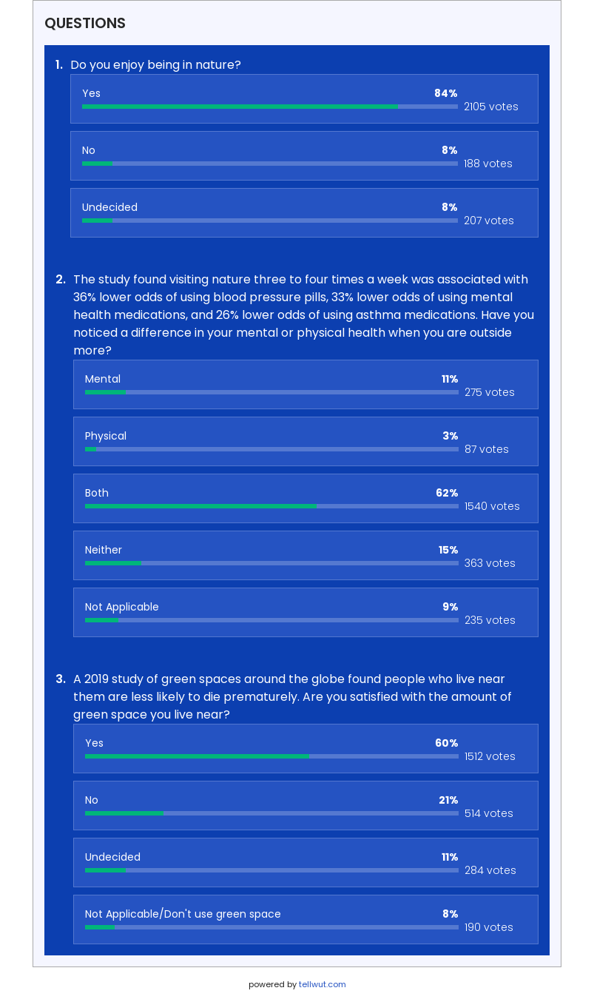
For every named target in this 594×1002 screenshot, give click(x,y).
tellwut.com (322, 984)
